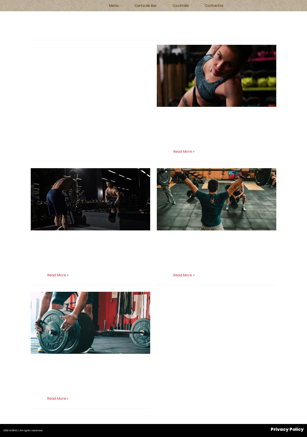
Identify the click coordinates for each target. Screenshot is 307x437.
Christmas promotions (199, 238)
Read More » (183, 151)
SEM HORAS (10, 430)
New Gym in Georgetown (76, 238)
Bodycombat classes (195, 115)
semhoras (44, 57)
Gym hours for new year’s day (86, 362)
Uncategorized (100, 57)
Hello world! (53, 49)
